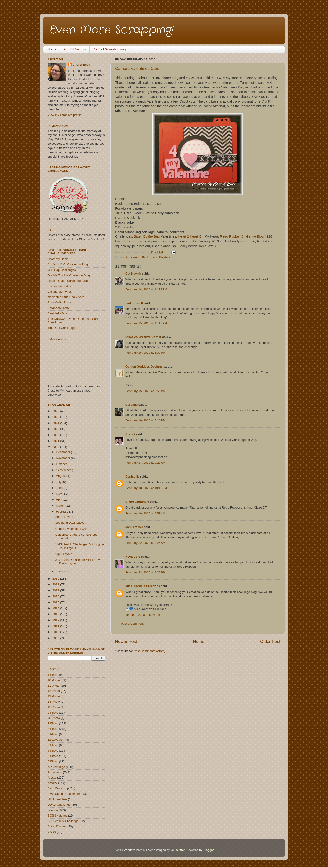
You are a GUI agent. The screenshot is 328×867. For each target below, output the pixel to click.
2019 (56, 578)
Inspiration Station (60, 286)
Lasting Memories (60, 291)
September (64, 470)
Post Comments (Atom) (149, 651)
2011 (56, 626)
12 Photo (54, 691)
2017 (56, 590)
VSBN (52, 832)
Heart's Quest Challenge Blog (68, 280)
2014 (56, 608)
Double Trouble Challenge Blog (69, 275)
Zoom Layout (64, 516)
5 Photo (53, 734)
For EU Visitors (74, 49)
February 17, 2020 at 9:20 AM (145, 462)
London (53, 810)
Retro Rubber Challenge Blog (242, 236)
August (61, 476)
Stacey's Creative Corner (143, 337)
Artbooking (133, 257)
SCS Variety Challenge (63, 821)
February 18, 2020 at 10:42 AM (146, 488)
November (63, 458)
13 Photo (54, 696)
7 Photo (53, 750)
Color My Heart (58, 259)
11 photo (54, 685)
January (62, 571)
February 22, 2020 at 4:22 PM (145, 572)
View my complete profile (65, 115)
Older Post (270, 641)
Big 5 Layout (63, 554)
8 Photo (53, 756)
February (62, 511)
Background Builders (156, 257)
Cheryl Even (81, 64)
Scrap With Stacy (59, 302)
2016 (56, 596)
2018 (56, 584)
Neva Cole (132, 556)
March (60, 505)
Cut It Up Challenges (62, 270)
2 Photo (53, 712)
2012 (56, 620)
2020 (56, 447)
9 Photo (53, 761)
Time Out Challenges (62, 328)
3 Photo (53, 723)
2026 (56, 411)
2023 (56, 429)
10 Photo (54, 680)
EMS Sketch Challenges (64, 793)
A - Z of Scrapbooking (109, 49)
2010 (56, 632)
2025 (56, 417)
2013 (56, 614)
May (59, 493)
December (63, 452)
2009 (56, 638)
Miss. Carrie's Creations (142, 586)
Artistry (52, 783)
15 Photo (54, 707)
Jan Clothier (134, 527)
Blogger (208, 850)
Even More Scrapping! (112, 30)
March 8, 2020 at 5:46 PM (142, 614)
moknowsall (134, 303)
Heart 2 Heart (188, 236)
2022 (56, 435)
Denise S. (132, 476)
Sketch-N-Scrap (58, 313)
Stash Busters (57, 826)
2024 (56, 423)
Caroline (131, 404)
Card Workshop (58, 788)
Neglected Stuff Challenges (66, 297)
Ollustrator (178, 850)
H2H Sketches (57, 799)
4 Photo (53, 729)
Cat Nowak (133, 273)
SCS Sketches (57, 815)
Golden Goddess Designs (143, 366)
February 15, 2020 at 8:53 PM (145, 391)
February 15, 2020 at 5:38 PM (145, 352)
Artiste (52, 777)
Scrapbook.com (58, 308)
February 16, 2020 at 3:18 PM (145, 420)
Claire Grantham (137, 501)
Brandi (130, 434)
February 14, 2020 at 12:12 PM (146, 289)
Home (51, 49)
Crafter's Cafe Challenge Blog (68, 264)
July (59, 482)
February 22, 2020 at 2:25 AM (145, 543)
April (59, 499)
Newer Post (126, 641)
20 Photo (54, 718)
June (59, 488)
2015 (56, 602)
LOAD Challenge (59, 804)
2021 (56, 441)
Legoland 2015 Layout (70, 522)
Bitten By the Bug (147, 236)
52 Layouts (55, 739)
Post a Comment (132, 623)
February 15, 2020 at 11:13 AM (146, 323)
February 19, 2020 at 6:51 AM (145, 513)
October (62, 464)
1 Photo (53, 674)
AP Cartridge (56, 767)
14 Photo (54, 701)
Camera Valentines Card (137, 68)
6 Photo (53, 745)
